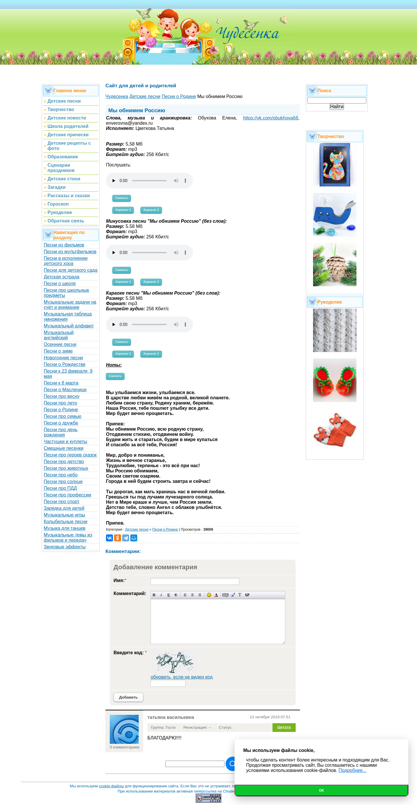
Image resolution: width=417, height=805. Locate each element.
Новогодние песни (63, 357)
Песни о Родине (61, 409)
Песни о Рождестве (64, 364)
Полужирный (154, 595)
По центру (192, 595)
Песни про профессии (67, 494)
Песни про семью (62, 416)
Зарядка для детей (64, 508)
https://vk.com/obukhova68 (270, 117)
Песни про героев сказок (70, 454)
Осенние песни (60, 344)
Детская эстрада (61, 276)
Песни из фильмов (64, 244)
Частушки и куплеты (65, 441)
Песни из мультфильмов (70, 251)
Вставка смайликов (209, 595)
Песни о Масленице (65, 389)
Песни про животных (66, 468)
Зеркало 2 (151, 209)
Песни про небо (61, 474)
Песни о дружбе (61, 422)
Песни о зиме (58, 351)
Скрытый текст (225, 595)
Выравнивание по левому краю (185, 595)
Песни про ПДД (60, 488)
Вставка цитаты (232, 595)
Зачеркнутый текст (176, 595)
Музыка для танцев (64, 528)
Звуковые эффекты (65, 546)
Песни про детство (64, 461)
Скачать (121, 198)
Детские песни (136, 529)
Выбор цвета (216, 595)
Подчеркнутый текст (168, 595)
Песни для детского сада (70, 270)
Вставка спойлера (247, 595)
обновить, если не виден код (182, 677)
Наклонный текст (161, 595)
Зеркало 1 (123, 209)
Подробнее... (352, 770)
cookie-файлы (111, 786)
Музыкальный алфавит (69, 325)
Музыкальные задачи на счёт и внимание (70, 305)
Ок (321, 790)
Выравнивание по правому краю (199, 595)
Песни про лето (60, 402)
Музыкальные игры (64, 514)
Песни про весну (62, 396)
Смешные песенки (63, 448)
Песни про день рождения (61, 432)
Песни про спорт (61, 501)
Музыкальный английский (59, 335)
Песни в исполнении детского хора (66, 261)
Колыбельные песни (65, 521)
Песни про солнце (63, 481)
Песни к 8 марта (61, 382)
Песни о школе (60, 283)
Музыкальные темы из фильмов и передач (68, 537)
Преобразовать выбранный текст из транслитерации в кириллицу (240, 595)
